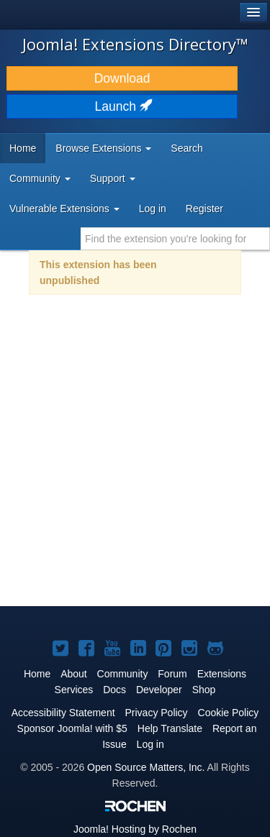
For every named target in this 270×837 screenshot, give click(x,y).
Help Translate (170, 728)
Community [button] (40, 178)
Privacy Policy (156, 712)
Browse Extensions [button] (103, 148)
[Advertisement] (135, 460)
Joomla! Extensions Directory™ (135, 44)
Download (122, 78)
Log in (152, 208)
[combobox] (175, 238)
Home (22, 148)
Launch (122, 106)
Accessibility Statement (63, 712)
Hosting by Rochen (135, 829)
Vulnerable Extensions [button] (64, 208)
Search (186, 148)
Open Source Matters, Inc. (145, 767)
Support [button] (112, 178)
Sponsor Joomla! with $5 (72, 728)
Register (204, 208)
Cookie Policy (228, 712)
